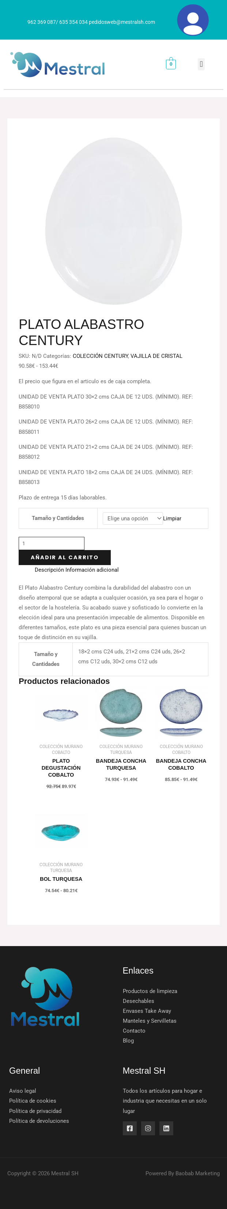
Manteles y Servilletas (150, 1021)
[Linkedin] (166, 1128)
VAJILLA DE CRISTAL (156, 356)
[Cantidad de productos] (51, 543)
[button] (201, 64)
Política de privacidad (35, 1111)
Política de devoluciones (39, 1121)
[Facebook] (130, 1128)
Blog (128, 1040)
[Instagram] (148, 1128)
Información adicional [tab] (92, 570)
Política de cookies (32, 1101)
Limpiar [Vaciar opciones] (172, 518)
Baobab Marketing (197, 1173)
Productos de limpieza (150, 991)
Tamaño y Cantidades (58, 518)
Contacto (134, 1030)
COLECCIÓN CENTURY (100, 356)
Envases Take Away (147, 1011)
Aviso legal (22, 1091)
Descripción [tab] (49, 570)
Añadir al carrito (65, 557)
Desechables (138, 1001)
